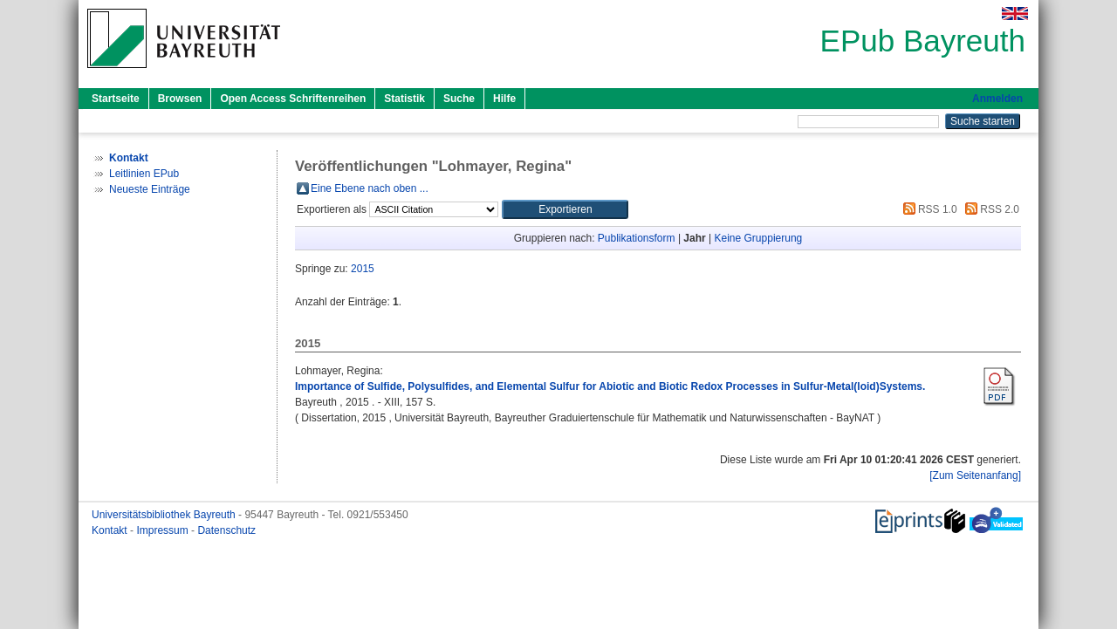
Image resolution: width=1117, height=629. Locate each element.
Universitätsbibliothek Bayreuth (165, 515)
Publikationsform (636, 238)
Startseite (116, 98)
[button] (565, 209)
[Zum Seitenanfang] (975, 475)
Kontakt (111, 530)
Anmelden (997, 98)
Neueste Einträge (149, 189)
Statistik (404, 98)
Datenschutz (226, 530)
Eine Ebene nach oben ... (369, 188)
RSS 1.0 (927, 209)
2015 (362, 269)
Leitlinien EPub (144, 174)
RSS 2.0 (989, 209)
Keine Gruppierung (759, 238)
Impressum (163, 530)
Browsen (180, 98)
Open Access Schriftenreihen (293, 98)
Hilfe (504, 98)
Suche (459, 98)
